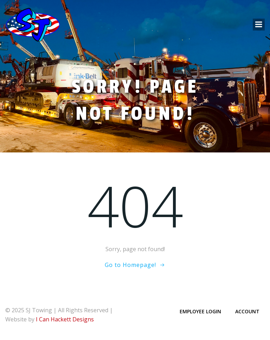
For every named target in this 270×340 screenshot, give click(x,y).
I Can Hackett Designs (65, 319)
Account (247, 311)
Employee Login (200, 311)
